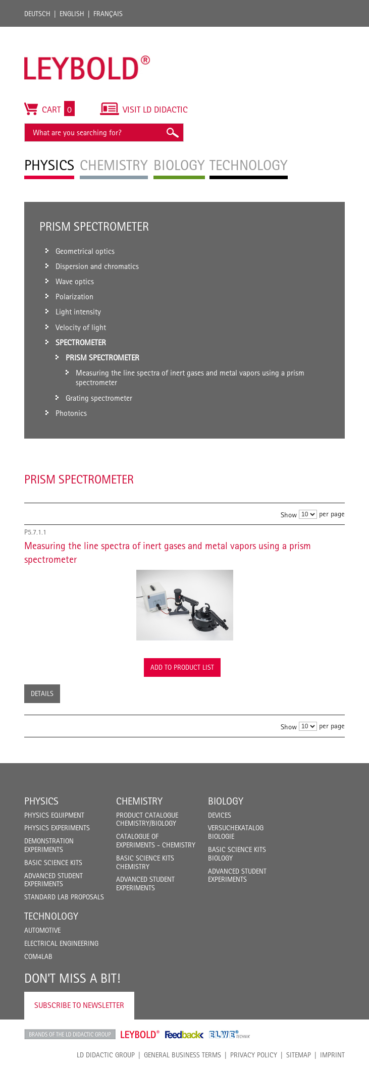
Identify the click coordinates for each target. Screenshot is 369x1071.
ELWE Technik (229, 1034)
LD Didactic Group (106, 1055)
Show (289, 514)
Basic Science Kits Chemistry (145, 862)
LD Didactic (70, 1034)
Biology (225, 801)
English (72, 14)
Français (108, 14)
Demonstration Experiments (49, 845)
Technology (51, 916)
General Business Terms (182, 1055)
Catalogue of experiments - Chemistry (155, 840)
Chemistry (139, 801)
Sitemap (298, 1055)
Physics (41, 801)
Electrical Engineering (61, 943)
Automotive (42, 930)
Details (42, 693)
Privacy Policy (253, 1055)
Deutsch (37, 14)
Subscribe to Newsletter (79, 1005)
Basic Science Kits (53, 863)
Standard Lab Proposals (64, 897)
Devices (219, 815)
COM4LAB (38, 956)
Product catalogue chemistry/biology (147, 819)
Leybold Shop (140, 1034)
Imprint (332, 1055)
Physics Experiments (57, 828)
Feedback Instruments (184, 1034)
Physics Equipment (54, 815)
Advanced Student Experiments (53, 880)
